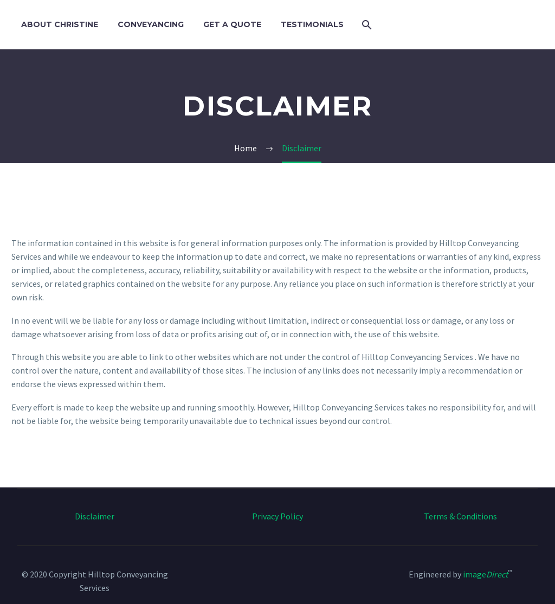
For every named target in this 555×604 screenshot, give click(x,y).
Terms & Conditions (460, 516)
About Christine (59, 24)
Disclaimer (94, 516)
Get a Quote (232, 24)
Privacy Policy (277, 516)
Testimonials (312, 24)
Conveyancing (151, 24)
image (485, 574)
